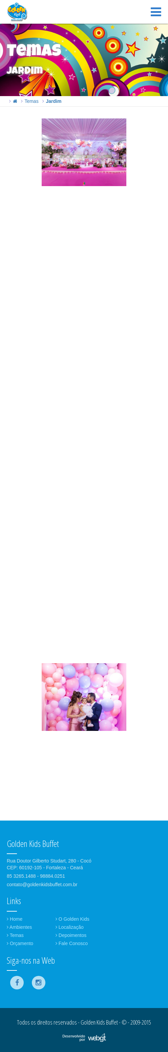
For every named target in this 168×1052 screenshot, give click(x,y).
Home (14, 919)
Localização (70, 927)
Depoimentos (71, 935)
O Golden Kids (72, 919)
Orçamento (20, 943)
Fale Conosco (72, 943)
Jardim (53, 101)
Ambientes (19, 927)
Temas (31, 101)
